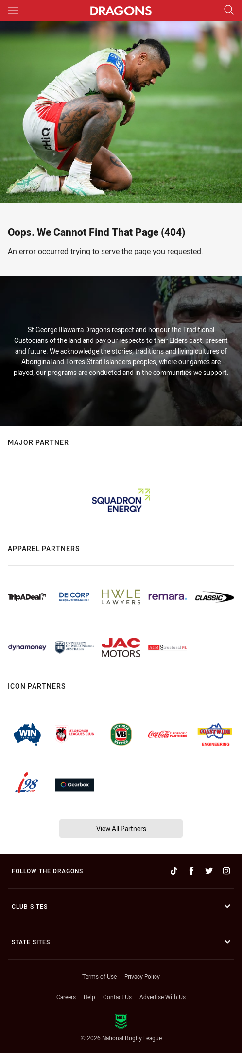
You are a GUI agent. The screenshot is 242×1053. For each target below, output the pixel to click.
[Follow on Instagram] (226, 871)
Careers (66, 997)
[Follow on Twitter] (209, 871)
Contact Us (117, 997)
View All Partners (121, 828)
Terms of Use (99, 976)
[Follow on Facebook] (191, 871)
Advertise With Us (162, 997)
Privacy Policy (142, 976)
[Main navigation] (13, 10)
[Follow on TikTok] (174, 871)
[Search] (229, 10)
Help (89, 997)
